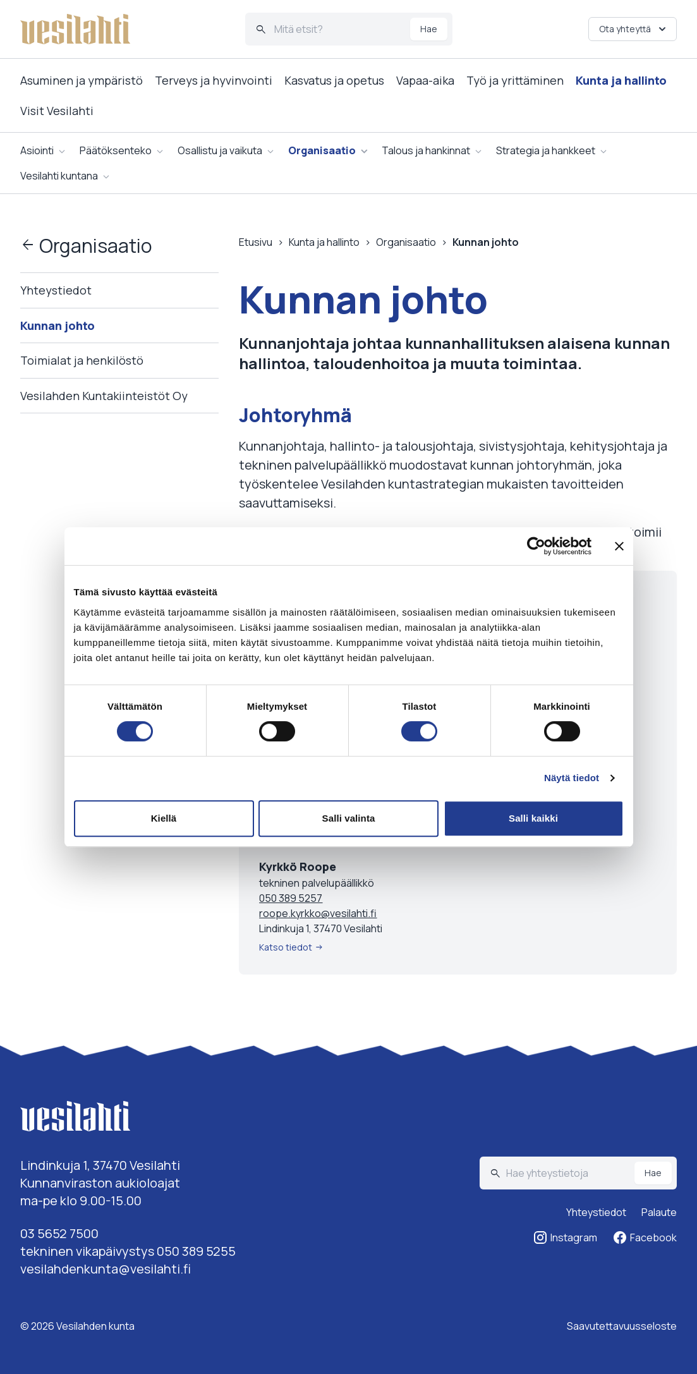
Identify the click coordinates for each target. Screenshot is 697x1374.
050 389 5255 (196, 1251)
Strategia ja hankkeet (545, 150)
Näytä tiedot (571, 777)
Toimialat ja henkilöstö (81, 360)
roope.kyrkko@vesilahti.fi (318, 913)
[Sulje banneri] (619, 546)
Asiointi (37, 150)
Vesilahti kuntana (59, 176)
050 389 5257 (290, 898)
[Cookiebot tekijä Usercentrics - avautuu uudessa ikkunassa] (536, 546)
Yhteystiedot (56, 290)
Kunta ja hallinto (621, 80)
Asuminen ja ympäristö (81, 80)
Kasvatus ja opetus (334, 80)
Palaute (659, 1212)
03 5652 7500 (59, 1233)
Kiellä (164, 818)
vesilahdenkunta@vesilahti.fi (105, 1268)
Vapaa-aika (425, 80)
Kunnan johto (57, 325)
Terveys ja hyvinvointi (213, 80)
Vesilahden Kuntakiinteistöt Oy (104, 395)
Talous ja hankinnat (426, 150)
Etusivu (255, 242)
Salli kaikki (533, 818)
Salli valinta (348, 818)
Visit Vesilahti (57, 110)
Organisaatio (322, 150)
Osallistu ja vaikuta (220, 150)
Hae (428, 29)
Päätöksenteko (116, 150)
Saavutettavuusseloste (622, 1326)
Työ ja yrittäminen (515, 80)
